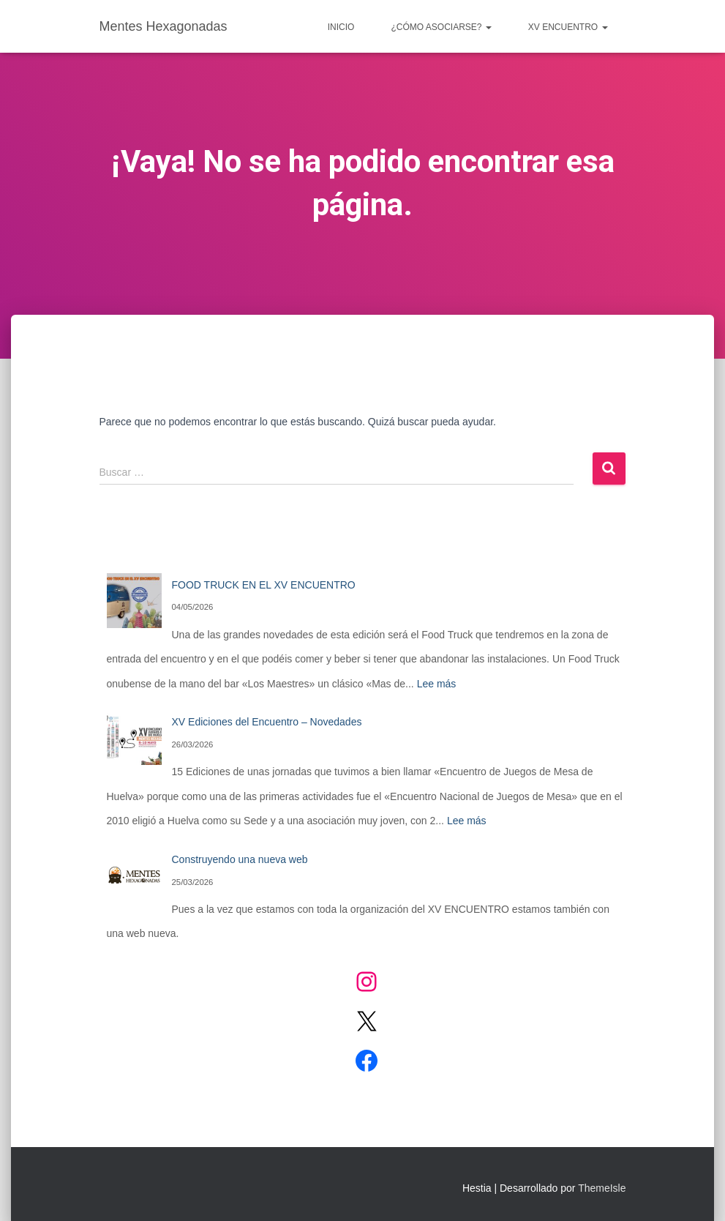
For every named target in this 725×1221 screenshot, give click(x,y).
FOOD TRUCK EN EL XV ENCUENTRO (264, 585)
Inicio (341, 27)
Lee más (437, 684)
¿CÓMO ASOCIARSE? (441, 27)
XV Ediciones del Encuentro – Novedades (267, 722)
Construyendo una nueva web (240, 859)
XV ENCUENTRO (568, 27)
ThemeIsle (602, 1188)
